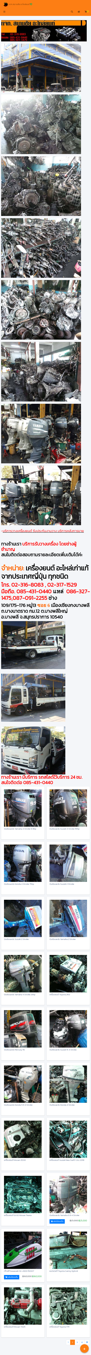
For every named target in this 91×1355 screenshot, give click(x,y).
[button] (4, 12)
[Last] (87, 1342)
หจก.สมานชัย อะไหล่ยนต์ (17, 4)
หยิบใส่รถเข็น (57, 1221)
